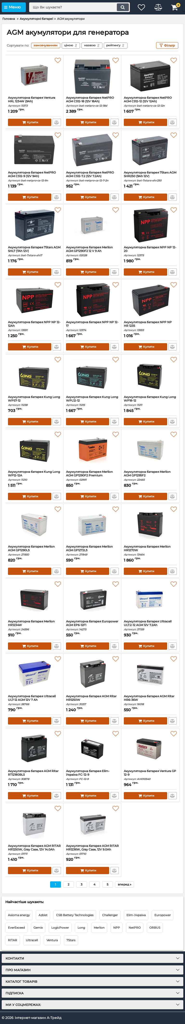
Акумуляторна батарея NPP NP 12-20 (150, 251)
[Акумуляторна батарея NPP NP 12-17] (92, 300)
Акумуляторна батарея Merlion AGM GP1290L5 (34, 550)
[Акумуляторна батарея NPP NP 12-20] (150, 225)
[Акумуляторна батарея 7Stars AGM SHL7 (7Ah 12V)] (34, 225)
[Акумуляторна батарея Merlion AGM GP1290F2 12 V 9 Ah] (92, 225)
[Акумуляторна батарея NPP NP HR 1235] (150, 300)
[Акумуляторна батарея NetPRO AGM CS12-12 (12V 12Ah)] (150, 75)
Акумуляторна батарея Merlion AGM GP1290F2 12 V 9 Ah (92, 251)
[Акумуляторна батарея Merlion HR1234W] (34, 599)
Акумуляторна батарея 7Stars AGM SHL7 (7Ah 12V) (34, 251)
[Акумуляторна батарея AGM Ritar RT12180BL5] (34, 749)
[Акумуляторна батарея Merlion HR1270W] (150, 524)
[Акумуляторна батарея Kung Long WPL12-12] (92, 375)
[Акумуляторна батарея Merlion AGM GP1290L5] (34, 524)
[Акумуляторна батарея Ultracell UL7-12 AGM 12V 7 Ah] (34, 674)
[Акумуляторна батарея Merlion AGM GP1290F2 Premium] (92, 450)
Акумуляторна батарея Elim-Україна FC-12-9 (92, 775)
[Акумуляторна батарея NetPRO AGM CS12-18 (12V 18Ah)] (92, 75)
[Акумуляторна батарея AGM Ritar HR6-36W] (150, 674)
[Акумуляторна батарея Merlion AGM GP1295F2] (150, 450)
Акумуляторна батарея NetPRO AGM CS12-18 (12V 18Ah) (92, 101)
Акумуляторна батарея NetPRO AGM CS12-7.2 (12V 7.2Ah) (92, 176)
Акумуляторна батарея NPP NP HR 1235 (150, 326)
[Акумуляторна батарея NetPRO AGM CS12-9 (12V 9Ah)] (34, 150)
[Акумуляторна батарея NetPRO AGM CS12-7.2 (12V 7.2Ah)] (92, 150)
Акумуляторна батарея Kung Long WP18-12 (150, 401)
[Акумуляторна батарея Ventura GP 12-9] (150, 749)
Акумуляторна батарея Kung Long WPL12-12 (92, 401)
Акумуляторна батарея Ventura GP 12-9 (150, 775)
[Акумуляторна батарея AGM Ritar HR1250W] (92, 674)
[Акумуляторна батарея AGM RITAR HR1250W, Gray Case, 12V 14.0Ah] (34, 824)
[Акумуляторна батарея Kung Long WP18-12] (150, 375)
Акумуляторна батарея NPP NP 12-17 (92, 326)
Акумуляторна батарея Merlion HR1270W (150, 550)
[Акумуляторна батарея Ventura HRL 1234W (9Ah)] (34, 75)
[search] (79, 7)
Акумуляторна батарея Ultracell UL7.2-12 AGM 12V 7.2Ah (150, 625)
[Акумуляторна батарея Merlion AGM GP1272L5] (92, 524)
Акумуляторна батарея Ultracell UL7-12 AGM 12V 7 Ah (34, 700)
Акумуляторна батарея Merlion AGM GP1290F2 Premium (92, 475)
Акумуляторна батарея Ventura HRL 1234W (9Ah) (34, 101)
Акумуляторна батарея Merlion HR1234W (34, 625)
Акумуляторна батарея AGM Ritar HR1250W (92, 700)
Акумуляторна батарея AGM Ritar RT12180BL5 (34, 775)
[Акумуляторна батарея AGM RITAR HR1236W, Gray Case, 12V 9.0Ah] (92, 824)
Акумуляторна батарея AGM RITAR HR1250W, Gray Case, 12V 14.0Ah (34, 850)
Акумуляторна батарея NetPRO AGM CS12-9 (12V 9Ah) (34, 176)
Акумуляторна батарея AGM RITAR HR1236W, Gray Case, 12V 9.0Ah (92, 850)
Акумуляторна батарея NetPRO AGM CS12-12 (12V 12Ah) (150, 101)
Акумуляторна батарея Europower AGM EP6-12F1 (92, 625)
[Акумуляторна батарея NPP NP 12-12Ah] (34, 300)
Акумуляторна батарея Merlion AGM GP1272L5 (92, 550)
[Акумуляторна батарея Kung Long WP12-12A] (34, 450)
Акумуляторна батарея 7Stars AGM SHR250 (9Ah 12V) (150, 176)
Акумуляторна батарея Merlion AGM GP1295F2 (150, 475)
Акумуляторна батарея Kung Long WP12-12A (34, 475)
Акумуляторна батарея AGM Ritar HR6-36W (150, 700)
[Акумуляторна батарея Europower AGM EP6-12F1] (92, 599)
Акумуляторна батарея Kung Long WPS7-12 (34, 401)
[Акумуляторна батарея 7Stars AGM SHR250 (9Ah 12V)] (150, 150)
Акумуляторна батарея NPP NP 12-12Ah (34, 326)
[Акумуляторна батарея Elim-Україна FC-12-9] (92, 749)
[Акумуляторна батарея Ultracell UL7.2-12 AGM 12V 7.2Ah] (150, 599)
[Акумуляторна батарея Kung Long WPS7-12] (34, 375)
